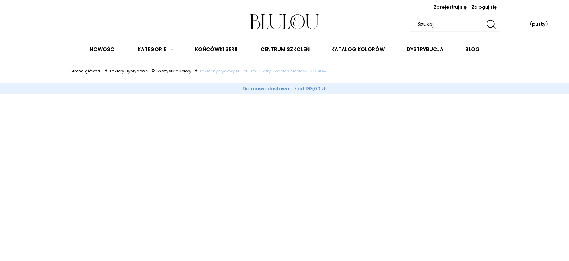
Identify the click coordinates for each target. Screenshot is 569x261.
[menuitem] (103, 49)
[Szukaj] (491, 24)
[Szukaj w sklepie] (456, 24)
